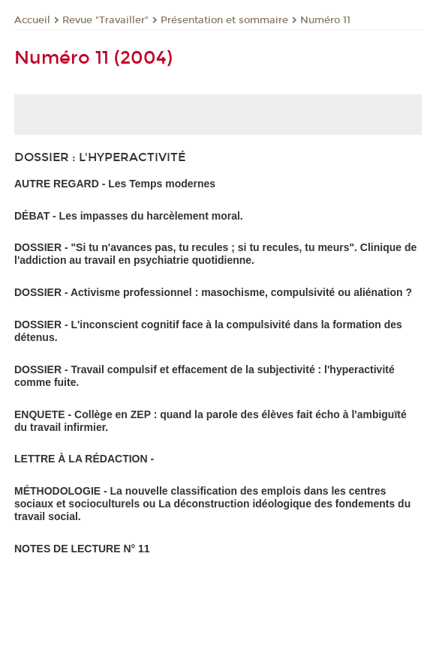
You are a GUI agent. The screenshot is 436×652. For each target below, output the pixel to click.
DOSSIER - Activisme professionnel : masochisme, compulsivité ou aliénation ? (213, 292)
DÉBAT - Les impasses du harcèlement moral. (128, 216)
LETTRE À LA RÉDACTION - (84, 459)
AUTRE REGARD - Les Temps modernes (114, 184)
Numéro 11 (325, 20)
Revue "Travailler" (105, 20)
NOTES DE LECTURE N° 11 (82, 549)
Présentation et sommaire (224, 20)
